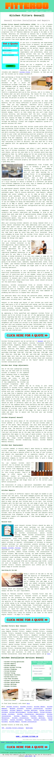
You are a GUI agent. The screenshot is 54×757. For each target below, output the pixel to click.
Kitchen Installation (34, 708)
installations (15, 272)
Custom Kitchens (46, 710)
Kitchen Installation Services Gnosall (23, 658)
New (16, 742)
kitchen (30, 216)
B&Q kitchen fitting (22, 553)
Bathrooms (29, 728)
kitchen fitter (25, 44)
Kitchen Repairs (16, 710)
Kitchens (49, 708)
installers (21, 210)
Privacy (51, 742)
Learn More (28, 756)
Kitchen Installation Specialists (30, 714)
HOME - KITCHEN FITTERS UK (27, 736)
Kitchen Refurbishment (17, 712)
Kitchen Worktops (30, 710)
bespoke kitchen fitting (11, 548)
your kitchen (6, 37)
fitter (47, 313)
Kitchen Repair (39, 706)
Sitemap (2, 742)
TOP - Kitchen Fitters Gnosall (13, 728)
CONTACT (42, 11)
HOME (27, 11)
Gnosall (40, 341)
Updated (20, 742)
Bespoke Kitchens (16, 708)
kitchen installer (27, 263)
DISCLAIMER (49, 11)
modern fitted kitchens (26, 551)
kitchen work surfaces (31, 548)
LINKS (31, 11)
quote (38, 198)
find (7, 629)
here (48, 654)
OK (34, 756)
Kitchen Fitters (12, 706)
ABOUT (36, 11)
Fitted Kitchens (46, 712)
